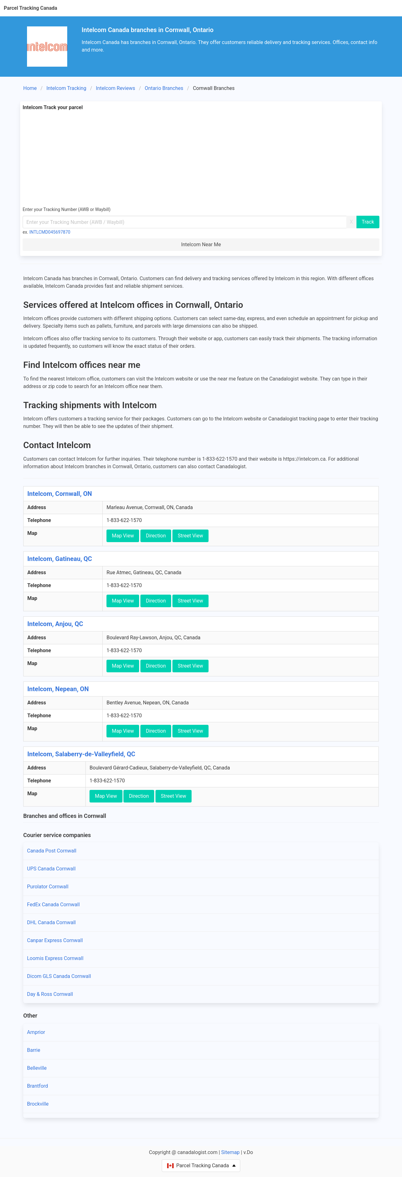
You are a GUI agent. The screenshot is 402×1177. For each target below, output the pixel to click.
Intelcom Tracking (66, 88)
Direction (156, 536)
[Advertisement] (201, 158)
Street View (190, 536)
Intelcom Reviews (115, 88)
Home (30, 88)
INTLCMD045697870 (50, 232)
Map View (123, 536)
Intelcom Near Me (201, 244)
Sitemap (230, 1152)
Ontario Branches (164, 88)
